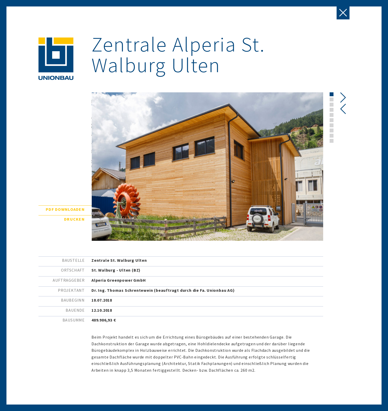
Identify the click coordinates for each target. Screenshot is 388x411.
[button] (331, 94)
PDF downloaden (65, 209)
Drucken (74, 219)
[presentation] (343, 109)
